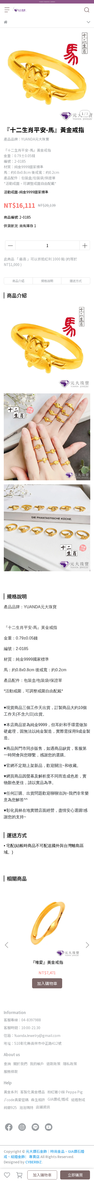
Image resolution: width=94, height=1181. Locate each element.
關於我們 (20, 1063)
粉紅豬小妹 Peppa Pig (65, 1091)
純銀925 (10, 1107)
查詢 (7, 1063)
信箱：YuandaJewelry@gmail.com (32, 1035)
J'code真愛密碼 (16, 1099)
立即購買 (75, 1174)
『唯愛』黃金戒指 (47, 962)
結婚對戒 (78, 1099)
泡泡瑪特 (26, 1107)
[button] (87, 945)
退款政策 (53, 1063)
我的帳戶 (37, 1063)
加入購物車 (42, 1174)
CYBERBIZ (33, 1161)
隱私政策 (70, 1063)
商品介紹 (18, 281)
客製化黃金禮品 (32, 1091)
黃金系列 (11, 1091)
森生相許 (38, 1099)
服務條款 (11, 1071)
